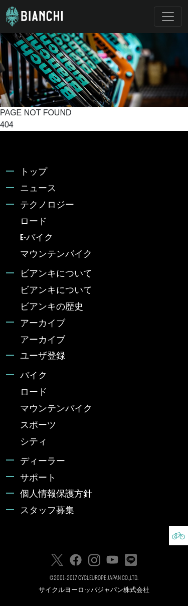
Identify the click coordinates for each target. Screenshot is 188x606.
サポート (38, 478)
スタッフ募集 (47, 511)
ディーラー (42, 462)
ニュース (38, 189)
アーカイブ (42, 324)
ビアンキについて (56, 274)
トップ (33, 172)
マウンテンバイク (56, 254)
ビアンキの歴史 (51, 307)
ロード (33, 222)
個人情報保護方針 (56, 494)
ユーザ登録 (42, 356)
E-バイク (36, 238)
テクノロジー (47, 205)
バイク (33, 376)
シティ (33, 442)
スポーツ (38, 425)
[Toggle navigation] (168, 17)
